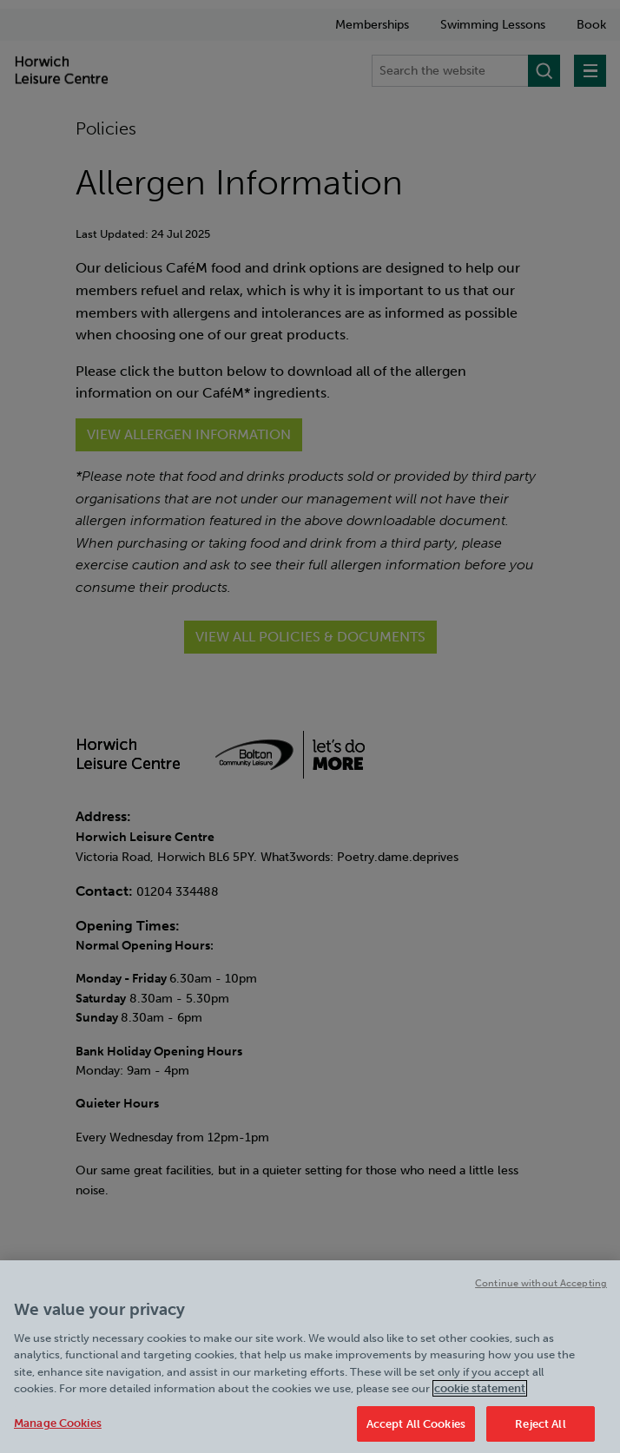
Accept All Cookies (415, 1431)
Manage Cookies (58, 1430)
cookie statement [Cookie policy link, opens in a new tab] (479, 1397)
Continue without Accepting (541, 1291)
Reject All (540, 1431)
